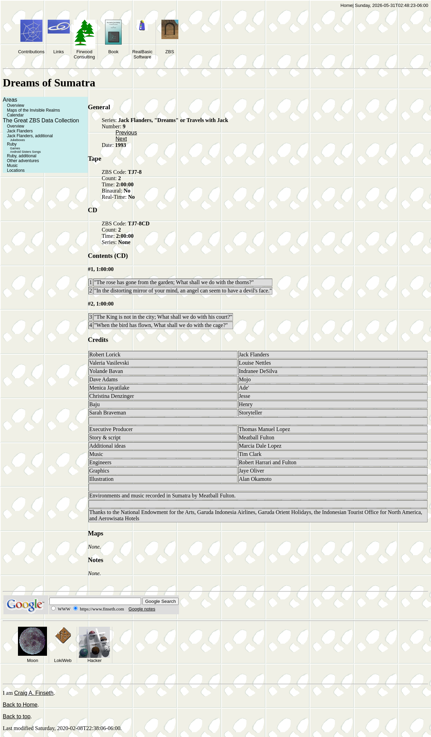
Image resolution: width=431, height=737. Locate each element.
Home (346, 5)
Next (121, 139)
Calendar (15, 115)
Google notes (142, 609)
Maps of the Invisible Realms (33, 110)
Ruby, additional (21, 155)
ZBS (169, 51)
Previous (126, 133)
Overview (15, 105)
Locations (16, 170)
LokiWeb (63, 660)
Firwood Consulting (84, 54)
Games (15, 148)
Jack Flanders (20, 131)
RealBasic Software (142, 54)
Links (58, 51)
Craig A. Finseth (34, 693)
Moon (32, 660)
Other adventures (23, 160)
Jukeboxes (17, 140)
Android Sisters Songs (25, 151)
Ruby (12, 144)
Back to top (16, 716)
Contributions (31, 51)
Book (113, 51)
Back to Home (20, 705)
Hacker (94, 660)
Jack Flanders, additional (30, 135)
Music (12, 165)
